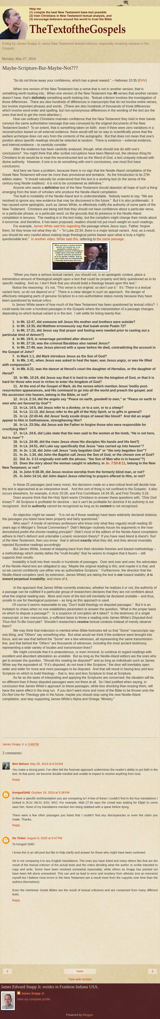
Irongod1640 (21, 792)
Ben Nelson (20, 763)
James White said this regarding (57, 226)
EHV (142, 80)
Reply (16, 779)
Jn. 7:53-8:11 (115, 463)
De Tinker (19, 838)
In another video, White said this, (55, 239)
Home (80, 971)
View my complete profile (33, 999)
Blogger (88, 1015)
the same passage (110, 239)
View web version (80, 979)
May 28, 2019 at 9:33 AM (46, 763)
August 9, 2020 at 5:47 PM (44, 838)
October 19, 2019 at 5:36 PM (50, 792)
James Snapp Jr (32, 993)
